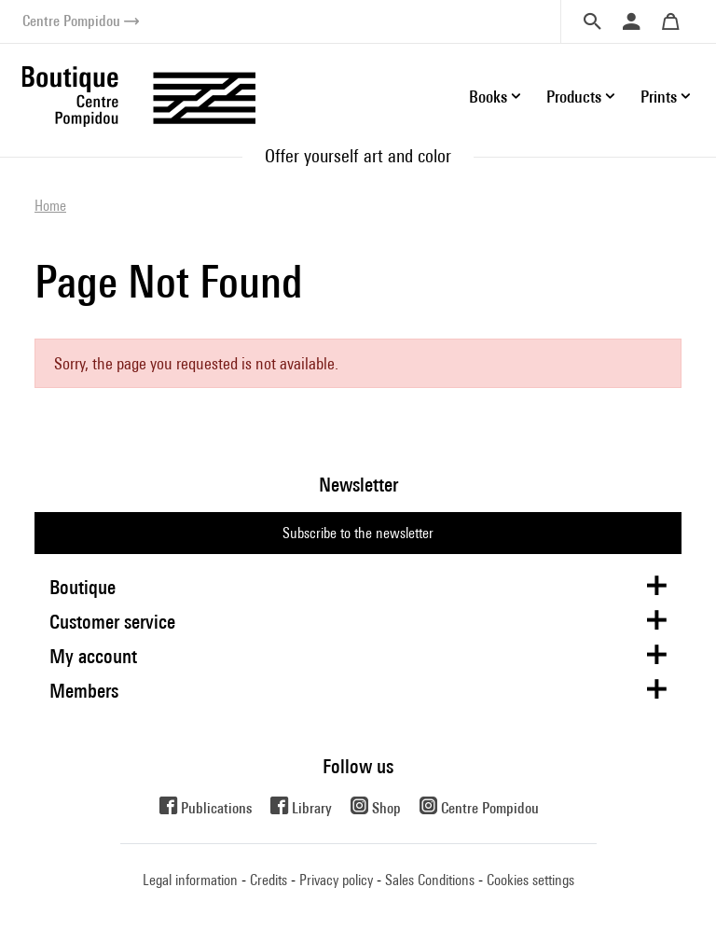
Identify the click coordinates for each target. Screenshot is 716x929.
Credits (268, 880)
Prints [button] (658, 96)
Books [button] (488, 96)
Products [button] (573, 96)
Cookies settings (530, 880)
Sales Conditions (430, 880)
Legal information (190, 880)
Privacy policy (336, 880)
